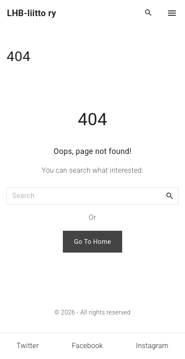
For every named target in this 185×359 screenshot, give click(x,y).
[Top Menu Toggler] (172, 13)
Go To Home (92, 242)
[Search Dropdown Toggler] (148, 13)
